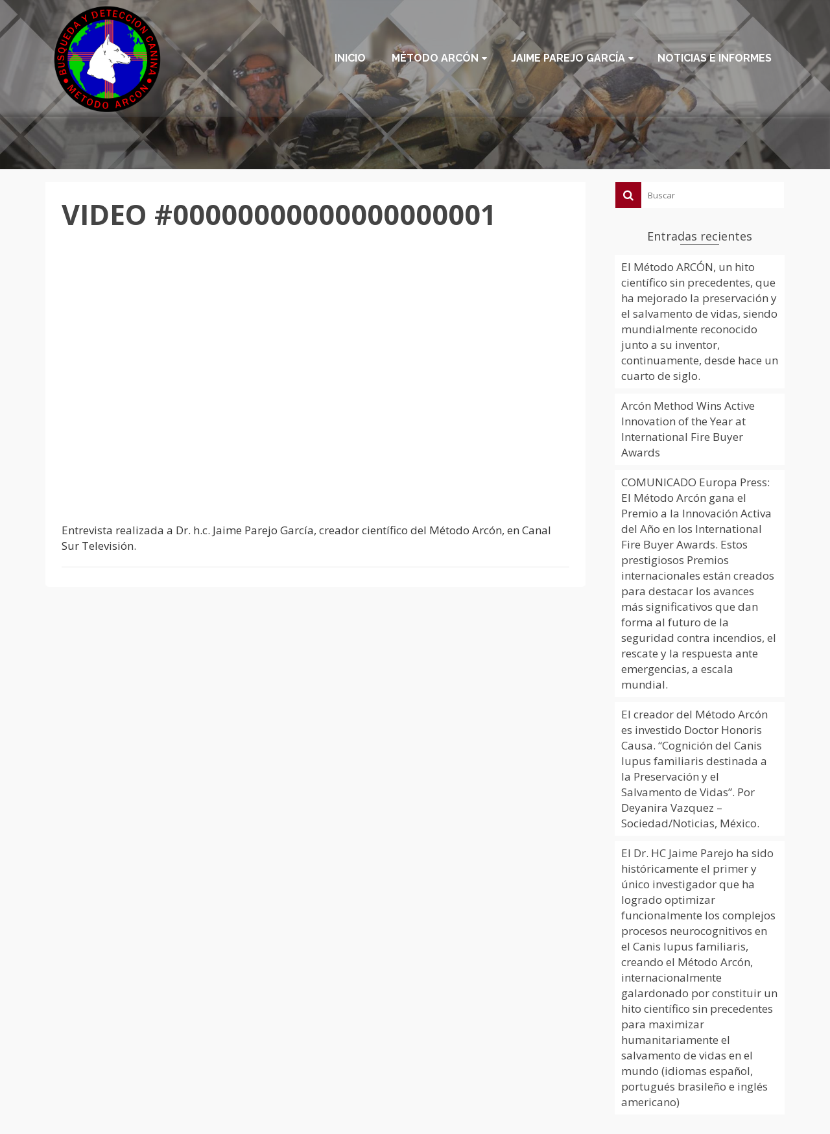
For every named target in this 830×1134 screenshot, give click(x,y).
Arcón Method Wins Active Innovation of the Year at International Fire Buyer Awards (688, 429)
